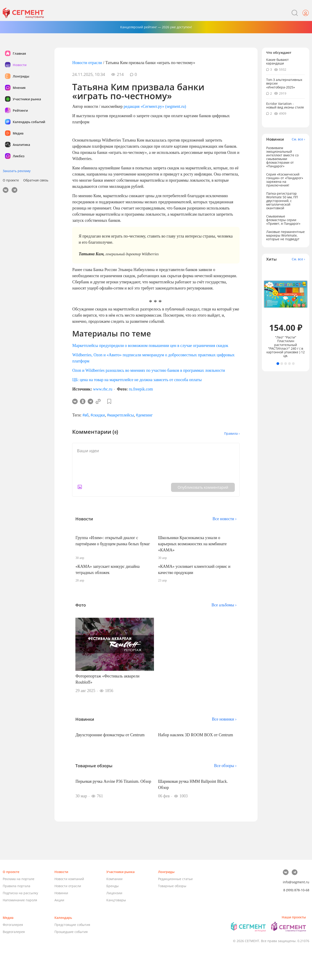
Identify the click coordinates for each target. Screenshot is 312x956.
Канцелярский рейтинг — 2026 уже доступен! (156, 27)
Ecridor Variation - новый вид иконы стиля (285, 105)
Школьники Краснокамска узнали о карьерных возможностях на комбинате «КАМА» (192, 543)
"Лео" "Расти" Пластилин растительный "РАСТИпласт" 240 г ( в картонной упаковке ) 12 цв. (285, 347)
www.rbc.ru (102, 389)
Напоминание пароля (20, 900)
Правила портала (16, 886)
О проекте (11, 180)
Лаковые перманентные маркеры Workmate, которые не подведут (285, 235)
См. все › (298, 139)
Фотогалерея (13, 924)
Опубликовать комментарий (203, 487)
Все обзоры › (225, 765)
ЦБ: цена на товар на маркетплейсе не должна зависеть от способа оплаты (137, 379)
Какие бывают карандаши (277, 61)
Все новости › (224, 519)
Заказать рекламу (17, 171)
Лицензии (114, 893)
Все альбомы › (224, 605)
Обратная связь (35, 180)
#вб (85, 415)
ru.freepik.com (141, 389)
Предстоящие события (72, 924)
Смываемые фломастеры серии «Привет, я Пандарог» (283, 220)
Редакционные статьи (175, 879)
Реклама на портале (18, 879)
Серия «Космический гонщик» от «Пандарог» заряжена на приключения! (284, 179)
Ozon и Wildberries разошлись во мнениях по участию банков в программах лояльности (148, 370)
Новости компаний (69, 879)
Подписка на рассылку (20, 893)
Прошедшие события (71, 932)
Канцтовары (116, 900)
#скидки (98, 415)
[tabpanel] (285, 311)
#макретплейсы (120, 415)
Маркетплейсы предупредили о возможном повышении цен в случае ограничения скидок (150, 345)
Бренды (112, 886)
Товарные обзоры (172, 886)
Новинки (61, 893)
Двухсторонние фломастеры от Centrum (109, 735)
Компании (114, 879)
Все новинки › (224, 719)
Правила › (232, 433)
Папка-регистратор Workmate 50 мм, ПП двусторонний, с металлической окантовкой (282, 200)
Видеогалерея (14, 932)
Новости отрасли (87, 62)
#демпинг (144, 415)
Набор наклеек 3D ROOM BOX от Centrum (195, 735)
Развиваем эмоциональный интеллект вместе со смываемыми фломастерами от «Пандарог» (282, 157)
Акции (59, 900)
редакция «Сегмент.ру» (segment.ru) (155, 106)
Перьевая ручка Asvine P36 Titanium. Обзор (113, 781)
